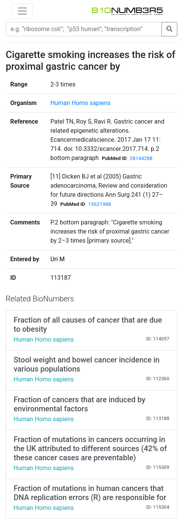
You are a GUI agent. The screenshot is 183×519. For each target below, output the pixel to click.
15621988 (99, 204)
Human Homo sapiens (80, 103)
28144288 (141, 158)
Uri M (57, 259)
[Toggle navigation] (22, 11)
